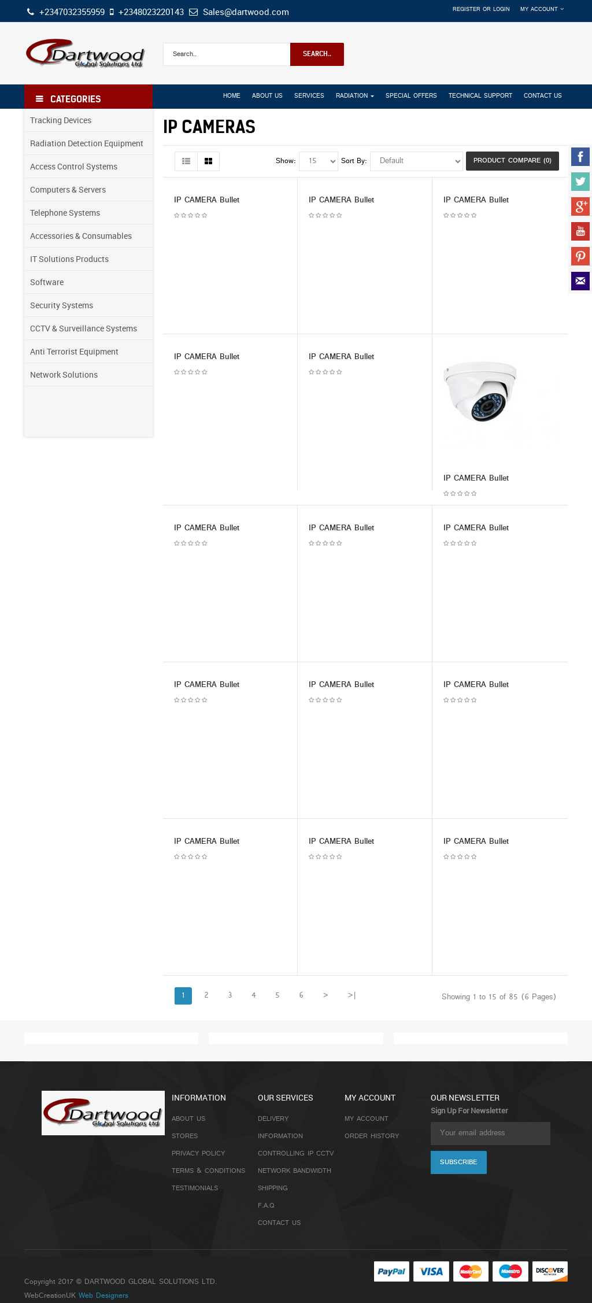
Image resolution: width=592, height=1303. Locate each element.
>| (351, 995)
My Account (366, 1119)
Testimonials (195, 1188)
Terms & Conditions (208, 1171)
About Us (188, 1119)
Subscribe (458, 1162)
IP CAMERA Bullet (206, 200)
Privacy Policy (198, 1154)
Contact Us (279, 1223)
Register (466, 9)
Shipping (273, 1188)
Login (501, 9)
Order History (372, 1136)
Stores (185, 1136)
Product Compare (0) (512, 161)
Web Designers (103, 1296)
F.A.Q (266, 1206)
